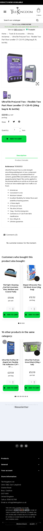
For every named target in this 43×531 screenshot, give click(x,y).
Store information (8, 476)
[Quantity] (16, 129)
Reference (9, 166)
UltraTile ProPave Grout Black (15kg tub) (32, 362)
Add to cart (14, 138)
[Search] (21, 20)
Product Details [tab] (21, 160)
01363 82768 (26, 24)
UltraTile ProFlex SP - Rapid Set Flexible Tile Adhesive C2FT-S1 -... (10, 363)
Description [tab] (21, 155)
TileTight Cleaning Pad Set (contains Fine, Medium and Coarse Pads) (10, 288)
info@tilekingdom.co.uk (17, 502)
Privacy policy (21, 524)
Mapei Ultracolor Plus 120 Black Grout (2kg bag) (32, 287)
